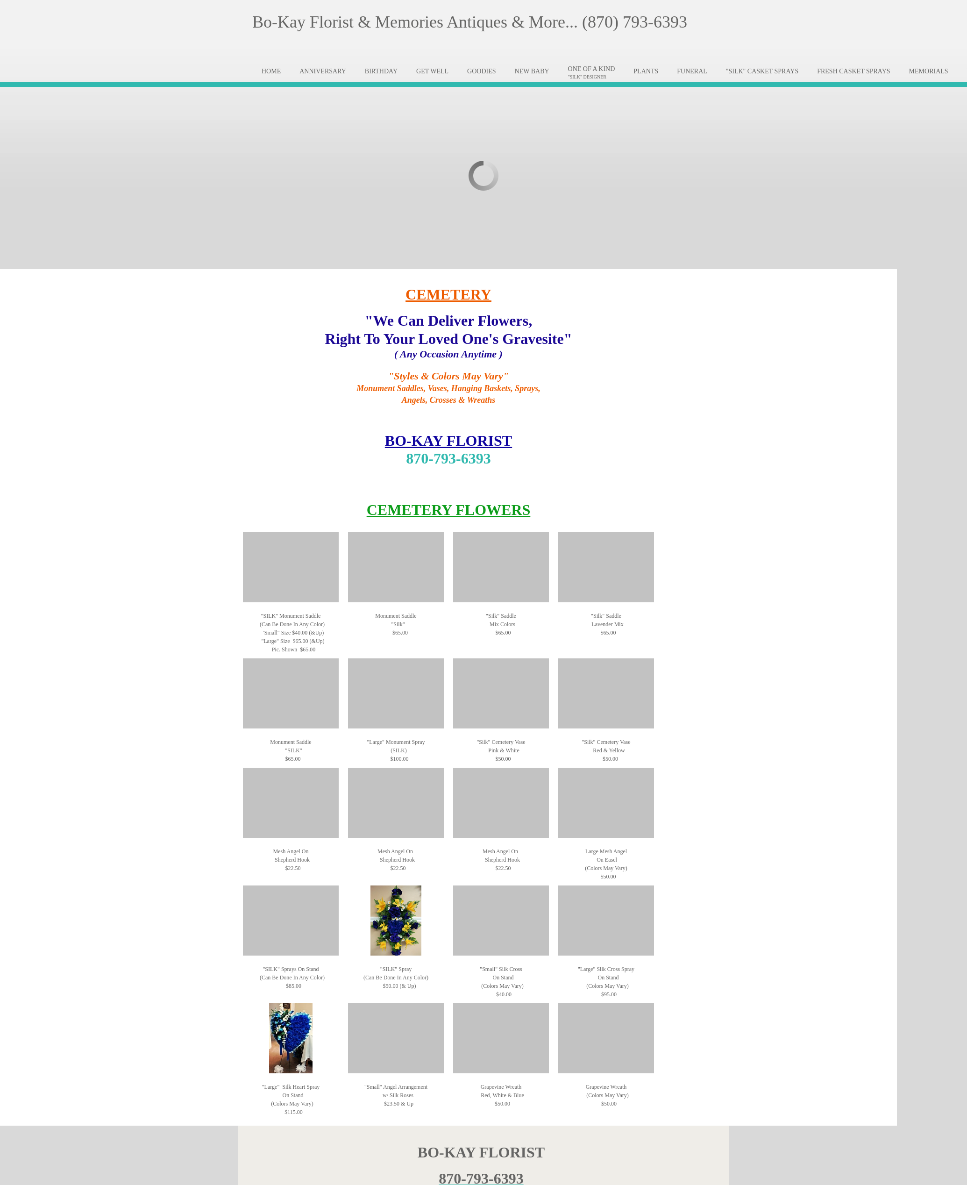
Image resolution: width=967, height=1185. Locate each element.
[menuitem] (271, 71)
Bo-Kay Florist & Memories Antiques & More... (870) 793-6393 (469, 22)
